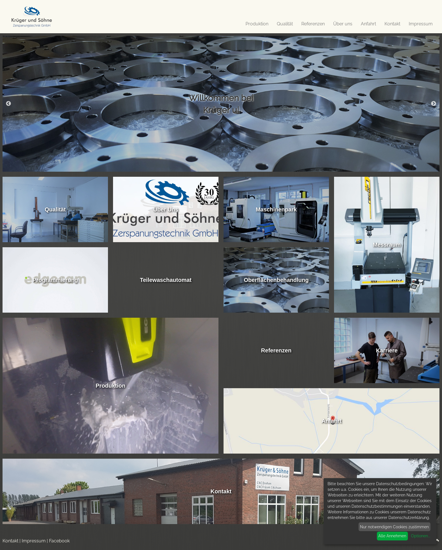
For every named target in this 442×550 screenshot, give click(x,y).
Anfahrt (368, 23)
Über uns (342, 23)
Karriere (387, 350)
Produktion (257, 23)
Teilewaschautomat (165, 280)
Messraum (387, 245)
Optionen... (420, 536)
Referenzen (313, 23)
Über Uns (165, 209)
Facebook (59, 541)
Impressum (421, 23)
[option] (221, 104)
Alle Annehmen (392, 536)
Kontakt (392, 23)
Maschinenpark (276, 209)
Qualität (285, 23)
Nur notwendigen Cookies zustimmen (394, 527)
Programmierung (55, 280)
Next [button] (433, 103)
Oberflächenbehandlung (276, 280)
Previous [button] (8, 103)
